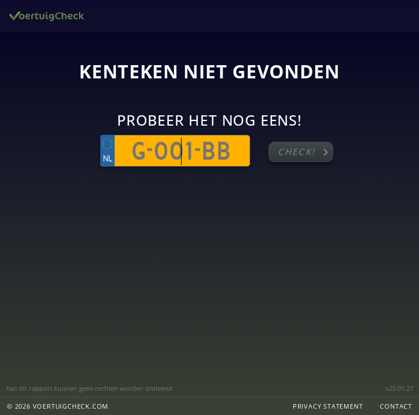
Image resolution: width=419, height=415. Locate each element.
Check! (305, 152)
